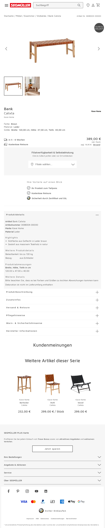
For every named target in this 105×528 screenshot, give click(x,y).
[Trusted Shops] (52, 511)
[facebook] (8, 492)
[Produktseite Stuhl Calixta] (52, 394)
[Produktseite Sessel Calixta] (80, 394)
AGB (37, 518)
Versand (96, 144)
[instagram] (27, 492)
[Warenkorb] (98, 5)
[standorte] (88, 5)
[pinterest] (18, 492)
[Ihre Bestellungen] (52, 457)
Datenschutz (45, 518)
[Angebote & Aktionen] (52, 464)
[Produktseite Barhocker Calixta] (24, 394)
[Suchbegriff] (56, 5)
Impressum (30, 518)
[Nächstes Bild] (99, 48)
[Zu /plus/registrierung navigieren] (52, 448)
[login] (93, 5)
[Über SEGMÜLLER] (52, 480)
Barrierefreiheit (71, 518)
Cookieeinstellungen (57, 518)
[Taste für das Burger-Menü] (5, 5)
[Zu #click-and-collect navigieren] (99, 27)
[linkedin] (45, 492)
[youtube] (36, 492)
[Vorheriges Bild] (6, 48)
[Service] (52, 472)
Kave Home (9, 117)
